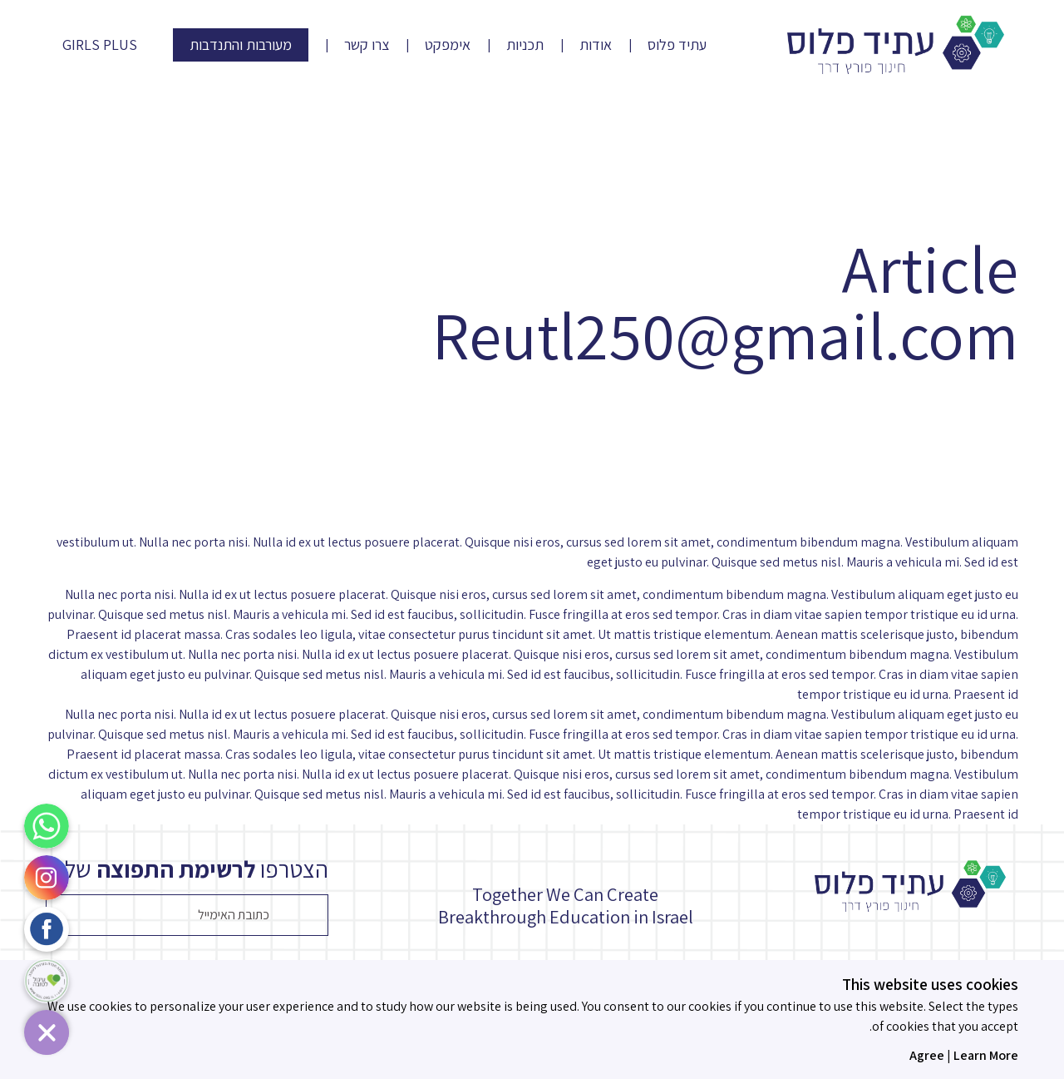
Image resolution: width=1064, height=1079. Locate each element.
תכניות (525, 44)
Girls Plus (99, 44)
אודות (595, 44)
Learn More (985, 1055)
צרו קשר (366, 44)
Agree (926, 1055)
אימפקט (447, 44)
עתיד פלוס (677, 44)
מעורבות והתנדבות (241, 44)
